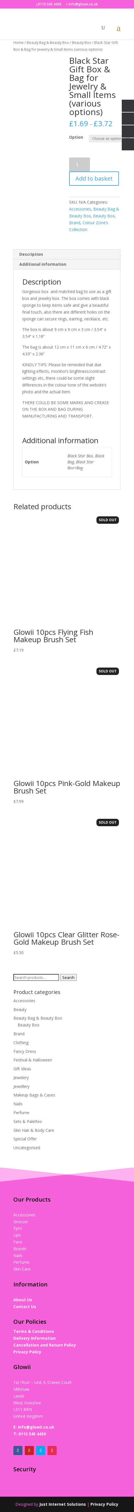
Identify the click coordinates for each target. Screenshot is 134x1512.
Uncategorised (26, 1147)
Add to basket (94, 178)
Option (76, 137)
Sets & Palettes (27, 1121)
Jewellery (21, 1086)
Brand (74, 222)
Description (31, 254)
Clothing (20, 1042)
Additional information (42, 264)
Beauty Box (81, 42)
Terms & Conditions (33, 1331)
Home (18, 42)
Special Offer (25, 1138)
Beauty (19, 1009)
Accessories (80, 209)
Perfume (21, 1112)
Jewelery (21, 1077)
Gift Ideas (22, 1068)
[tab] (67, 254)
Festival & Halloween (32, 1060)
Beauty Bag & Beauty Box (48, 42)
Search (68, 977)
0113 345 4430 (32, 1434)
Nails (17, 1103)
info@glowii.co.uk (36, 1427)
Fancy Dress (24, 1051)
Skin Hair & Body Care (33, 1130)
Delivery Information (34, 1338)
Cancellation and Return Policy (44, 1345)
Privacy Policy (27, 1352)
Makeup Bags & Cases (34, 1095)
